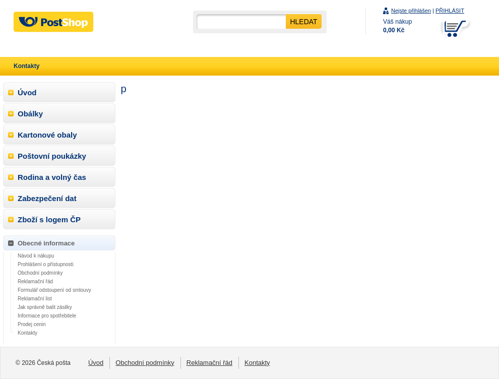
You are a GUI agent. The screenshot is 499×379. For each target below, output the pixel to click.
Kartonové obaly (47, 135)
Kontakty (27, 333)
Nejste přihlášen (411, 11)
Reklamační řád (35, 281)
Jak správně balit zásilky (45, 307)
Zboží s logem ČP (49, 219)
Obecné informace (46, 243)
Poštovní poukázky (52, 156)
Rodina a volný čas (52, 177)
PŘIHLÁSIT (449, 11)
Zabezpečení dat (47, 198)
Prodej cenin (32, 324)
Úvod (27, 92)
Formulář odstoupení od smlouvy (54, 290)
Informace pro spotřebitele (47, 316)
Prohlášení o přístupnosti (46, 264)
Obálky (30, 113)
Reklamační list (35, 298)
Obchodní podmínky (40, 273)
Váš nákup (397, 26)
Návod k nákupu (36, 256)
